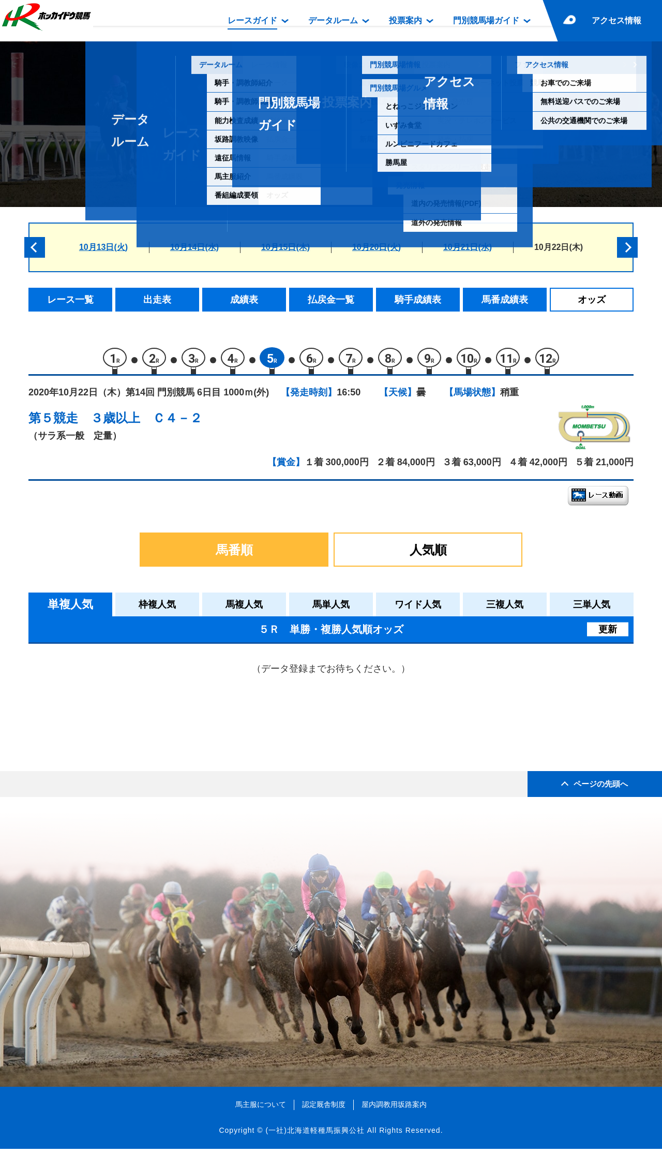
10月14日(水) (194, 247)
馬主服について (260, 1108)
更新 (607, 633)
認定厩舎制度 (323, 1108)
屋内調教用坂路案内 (394, 1108)
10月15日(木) (285, 247)
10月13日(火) (103, 247)
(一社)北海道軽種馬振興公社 (314, 1134)
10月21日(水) (467, 247)
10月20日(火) (376, 247)
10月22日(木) (558, 247)
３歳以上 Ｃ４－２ (146, 422)
